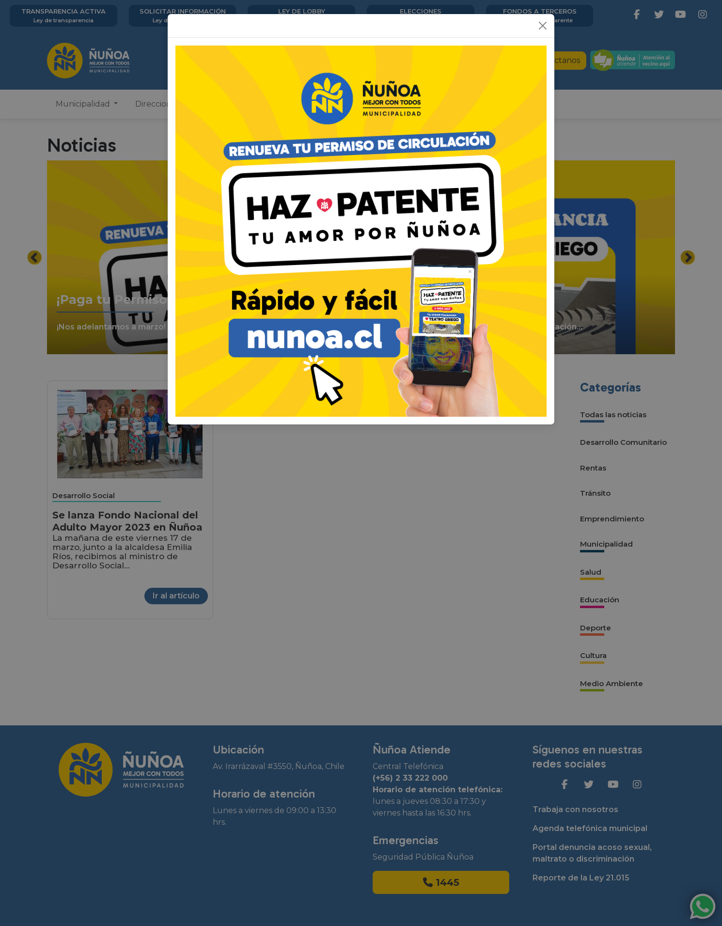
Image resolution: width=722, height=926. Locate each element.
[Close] (542, 25)
